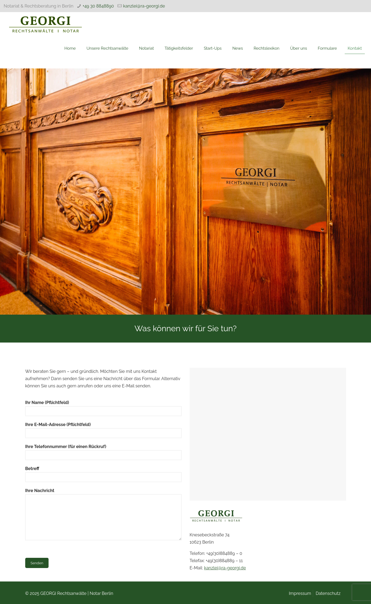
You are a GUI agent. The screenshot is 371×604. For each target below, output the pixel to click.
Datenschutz (328, 593)
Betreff (103, 474)
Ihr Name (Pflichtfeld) (103, 408)
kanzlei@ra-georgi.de (144, 6)
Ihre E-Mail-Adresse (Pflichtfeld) (103, 430)
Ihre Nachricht (103, 514)
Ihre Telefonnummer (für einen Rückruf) (103, 452)
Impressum (300, 593)
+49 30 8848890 (98, 6)
